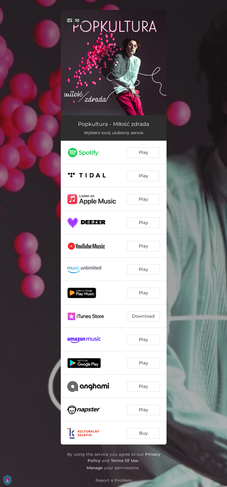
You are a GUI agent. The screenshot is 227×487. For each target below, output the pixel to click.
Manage (95, 467)
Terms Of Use (124, 460)
